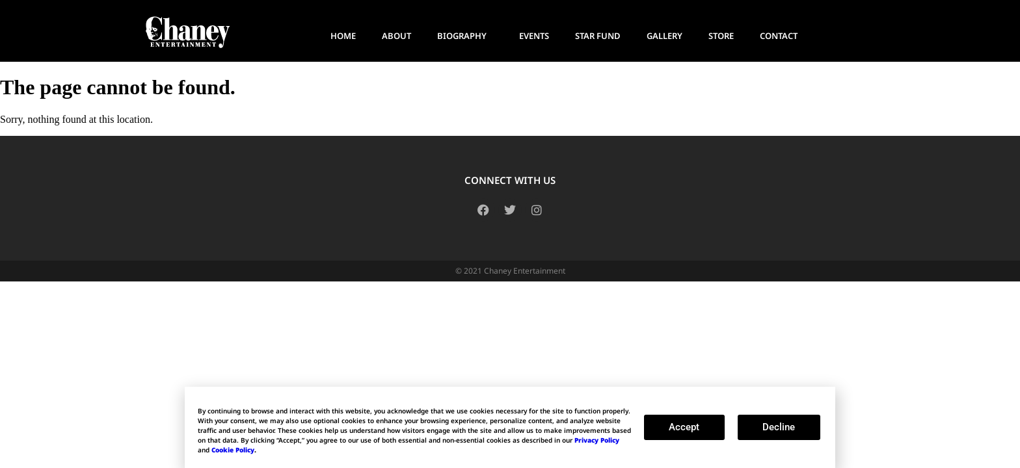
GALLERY (664, 36)
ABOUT (396, 36)
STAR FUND (598, 36)
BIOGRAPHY (465, 35)
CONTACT (779, 36)
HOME (343, 36)
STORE (721, 36)
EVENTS (534, 36)
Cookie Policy (232, 449)
